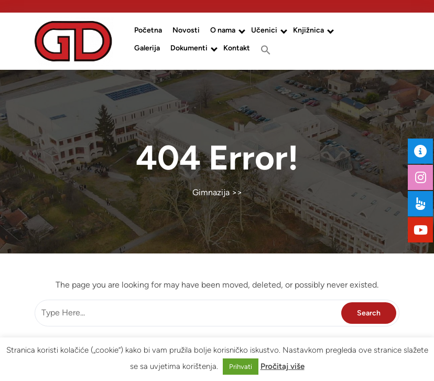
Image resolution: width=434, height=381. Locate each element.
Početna (148, 30)
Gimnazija (211, 192)
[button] (265, 49)
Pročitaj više (283, 366)
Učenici (264, 30)
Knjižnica (308, 30)
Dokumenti (189, 48)
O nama (222, 30)
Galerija (147, 48)
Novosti (186, 30)
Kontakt (236, 48)
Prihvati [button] (240, 367)
